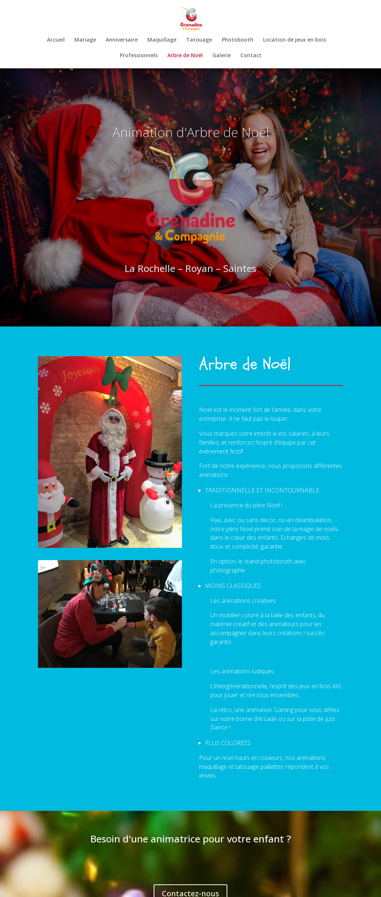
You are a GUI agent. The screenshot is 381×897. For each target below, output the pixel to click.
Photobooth (237, 39)
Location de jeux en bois (294, 39)
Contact (251, 55)
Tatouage (199, 39)
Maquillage (161, 39)
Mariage (85, 39)
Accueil (56, 39)
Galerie (221, 55)
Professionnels (139, 55)
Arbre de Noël (185, 55)
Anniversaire (122, 39)
